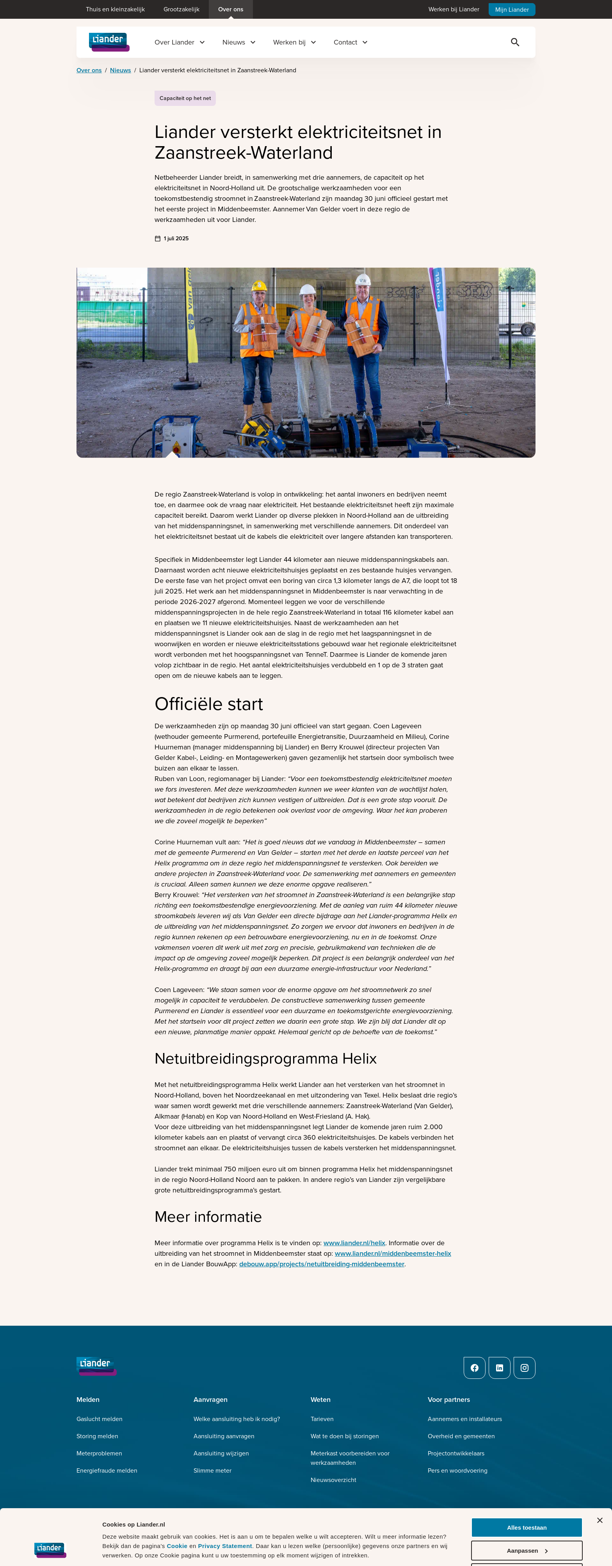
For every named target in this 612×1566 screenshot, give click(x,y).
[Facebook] (475, 1368)
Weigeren (527, 1546)
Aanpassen (527, 1524)
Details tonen (120, 1550)
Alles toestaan (527, 1501)
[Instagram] (525, 1368)
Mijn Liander (512, 9)
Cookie (178, 1519)
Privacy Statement (225, 1519)
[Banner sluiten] (600, 1493)
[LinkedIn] (500, 1368)
